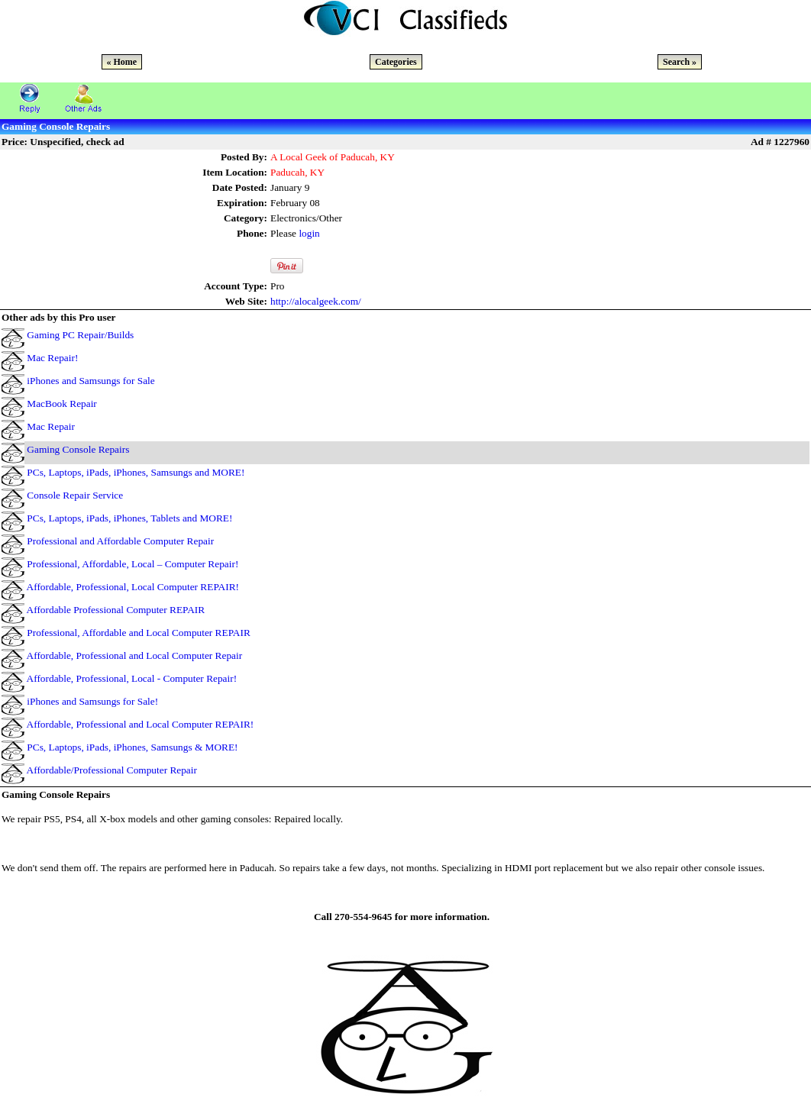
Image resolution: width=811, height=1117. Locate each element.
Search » (679, 61)
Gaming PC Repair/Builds (80, 335)
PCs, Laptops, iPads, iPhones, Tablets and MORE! (129, 518)
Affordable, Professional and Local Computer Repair (135, 655)
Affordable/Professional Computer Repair (112, 770)
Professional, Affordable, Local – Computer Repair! (132, 564)
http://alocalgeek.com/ (315, 301)
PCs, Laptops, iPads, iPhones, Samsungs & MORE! (132, 747)
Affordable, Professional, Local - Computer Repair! (132, 678)
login (309, 233)
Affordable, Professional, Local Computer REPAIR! (133, 586)
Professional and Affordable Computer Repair (120, 541)
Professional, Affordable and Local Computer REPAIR (138, 632)
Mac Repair (51, 426)
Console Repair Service (75, 495)
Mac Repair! (52, 357)
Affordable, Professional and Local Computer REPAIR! (140, 724)
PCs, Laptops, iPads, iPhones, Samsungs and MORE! (135, 472)
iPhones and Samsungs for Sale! (92, 701)
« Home (122, 61)
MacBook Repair (61, 403)
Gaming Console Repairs (78, 449)
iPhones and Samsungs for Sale (90, 380)
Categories (396, 61)
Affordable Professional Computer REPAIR (116, 609)
